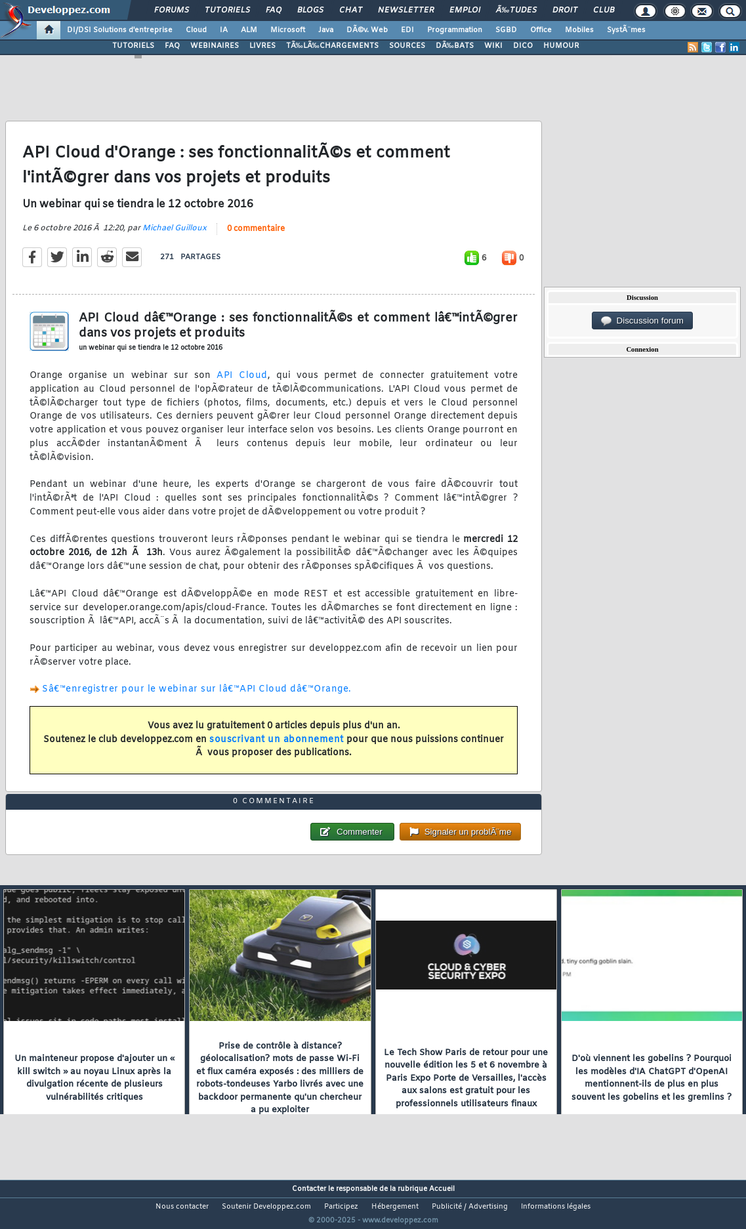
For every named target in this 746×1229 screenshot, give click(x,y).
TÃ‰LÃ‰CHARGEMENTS (332, 46)
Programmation (454, 30)
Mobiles (579, 30)
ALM (249, 30)
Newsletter (406, 10)
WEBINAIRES (214, 46)
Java (325, 30)
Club (603, 10)
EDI (407, 30)
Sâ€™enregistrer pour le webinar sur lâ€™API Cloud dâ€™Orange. (197, 698)
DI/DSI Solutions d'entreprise (120, 30)
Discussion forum (642, 321)
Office (541, 30)
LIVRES (262, 46)
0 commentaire (256, 237)
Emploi (465, 10)
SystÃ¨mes (626, 30)
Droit (565, 10)
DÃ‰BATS (455, 46)
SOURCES (407, 46)
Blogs (310, 10)
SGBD (506, 30)
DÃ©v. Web (367, 30)
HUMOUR (561, 46)
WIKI (493, 46)
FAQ (273, 10)
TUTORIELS (133, 46)
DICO (523, 46)
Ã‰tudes (516, 10)
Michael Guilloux (174, 236)
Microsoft (287, 30)
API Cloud (242, 384)
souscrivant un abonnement (276, 747)
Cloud (196, 30)
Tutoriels (227, 10)
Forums (171, 10)
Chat (350, 10)
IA (224, 30)
